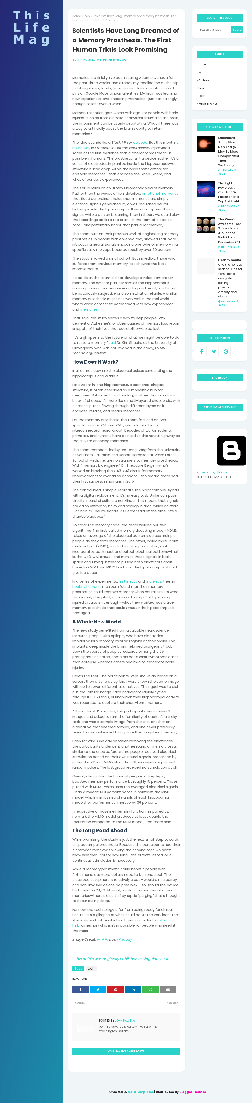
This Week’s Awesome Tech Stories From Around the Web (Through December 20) (230, 230)
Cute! (202, 65)
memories (89, 309)
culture (203, 80)
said (112, 342)
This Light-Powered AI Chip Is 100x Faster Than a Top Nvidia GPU (230, 192)
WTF (201, 73)
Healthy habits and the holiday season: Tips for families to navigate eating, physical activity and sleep (230, 278)
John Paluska (85, 60)
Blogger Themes (192, 1092)
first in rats (128, 581)
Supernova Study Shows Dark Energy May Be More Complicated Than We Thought (228, 151)
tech (87, 16)
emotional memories (160, 193)
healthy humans (86, 586)
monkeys (153, 581)
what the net (207, 104)
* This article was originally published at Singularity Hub (120, 958)
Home (76, 16)
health (202, 88)
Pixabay (125, 939)
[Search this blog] (214, 29)
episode (140, 142)
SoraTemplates (141, 1092)
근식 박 (102, 939)
